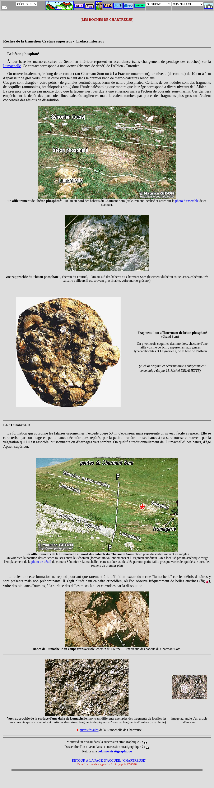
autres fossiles (89, 730)
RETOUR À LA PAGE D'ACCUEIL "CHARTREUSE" (109, 760)
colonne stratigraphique (115, 751)
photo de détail (41, 561)
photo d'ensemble (187, 201)
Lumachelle (12, 66)
